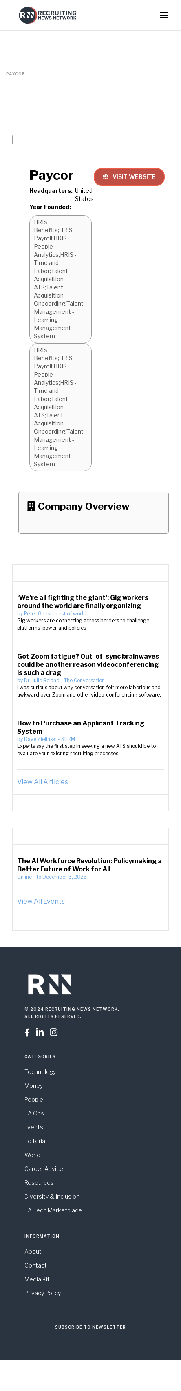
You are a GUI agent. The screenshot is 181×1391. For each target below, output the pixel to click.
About (33, 1251)
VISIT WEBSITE (129, 176)
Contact (35, 1265)
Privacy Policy (42, 1293)
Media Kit (37, 1279)
